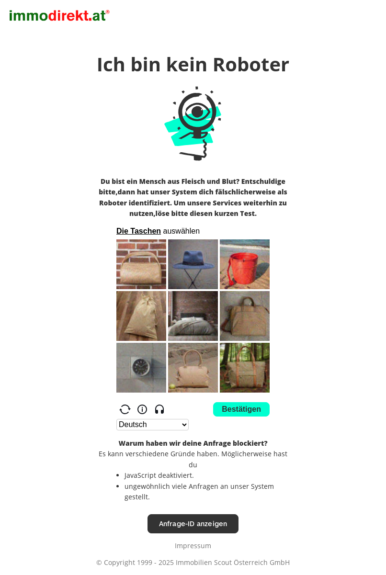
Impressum (193, 545)
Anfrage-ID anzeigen (193, 523)
